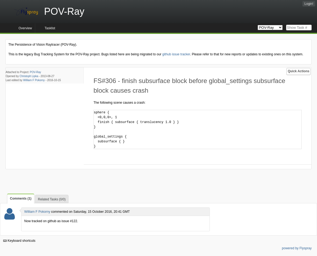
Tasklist (50, 28)
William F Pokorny (34, 80)
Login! (308, 4)
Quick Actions (298, 71)
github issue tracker (176, 54)
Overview (25, 28)
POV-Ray (35, 72)
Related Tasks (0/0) (52, 199)
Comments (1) (20, 198)
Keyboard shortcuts (19, 241)
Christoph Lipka (29, 76)
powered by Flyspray (297, 248)
